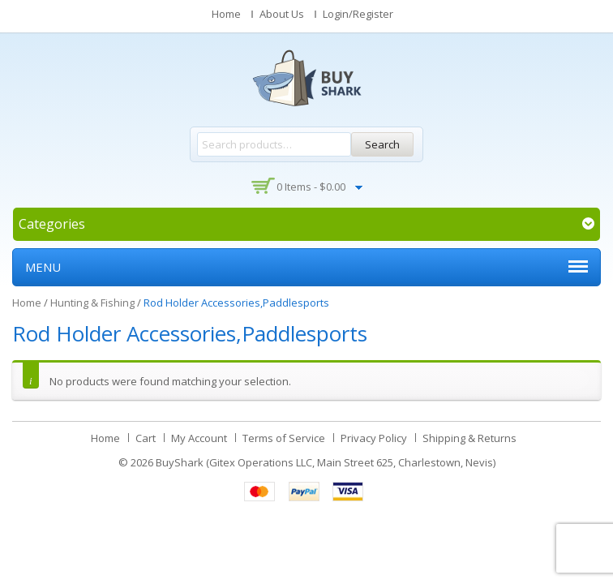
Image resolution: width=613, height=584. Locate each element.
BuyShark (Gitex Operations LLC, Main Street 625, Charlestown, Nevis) (325, 462)
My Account (199, 438)
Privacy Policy (374, 438)
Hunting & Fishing (92, 302)
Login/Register (358, 13)
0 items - (310, 186)
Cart (145, 438)
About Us (281, 13)
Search (382, 144)
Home (226, 13)
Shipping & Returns (469, 438)
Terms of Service (283, 438)
